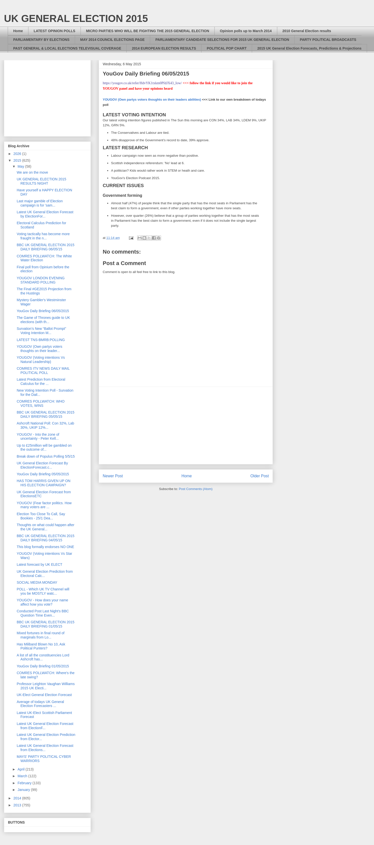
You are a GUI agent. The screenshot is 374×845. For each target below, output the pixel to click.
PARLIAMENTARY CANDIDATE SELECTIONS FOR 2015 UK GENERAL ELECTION (222, 40)
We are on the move (32, 172)
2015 (17, 160)
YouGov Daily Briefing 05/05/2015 (43, 474)
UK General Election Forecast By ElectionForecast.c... (42, 465)
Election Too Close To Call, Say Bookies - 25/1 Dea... (41, 516)
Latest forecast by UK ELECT (39, 564)
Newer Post (113, 476)
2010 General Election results (306, 31)
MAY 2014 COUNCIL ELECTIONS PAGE (112, 40)
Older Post (259, 476)
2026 (17, 154)
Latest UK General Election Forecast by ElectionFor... (45, 214)
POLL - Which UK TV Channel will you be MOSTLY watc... (43, 591)
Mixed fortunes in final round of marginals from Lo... (40, 635)
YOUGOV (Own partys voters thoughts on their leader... (39, 349)
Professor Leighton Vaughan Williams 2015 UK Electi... (46, 686)
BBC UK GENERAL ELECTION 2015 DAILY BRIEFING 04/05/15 (45, 538)
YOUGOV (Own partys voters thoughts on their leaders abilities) (152, 99)
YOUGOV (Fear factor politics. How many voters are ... (44, 505)
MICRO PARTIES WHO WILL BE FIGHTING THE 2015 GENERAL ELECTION (147, 31)
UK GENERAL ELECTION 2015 (76, 18)
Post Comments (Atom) (195, 489)
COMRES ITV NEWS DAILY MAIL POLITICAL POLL (43, 370)
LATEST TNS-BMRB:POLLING (41, 340)
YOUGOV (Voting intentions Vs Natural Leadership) (41, 359)
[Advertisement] (186, 425)
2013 (17, 805)
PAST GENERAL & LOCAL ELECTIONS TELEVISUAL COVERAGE (67, 48)
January (24, 790)
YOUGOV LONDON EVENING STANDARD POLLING (41, 280)
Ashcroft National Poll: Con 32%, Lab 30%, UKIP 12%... (45, 425)
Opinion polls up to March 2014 (246, 31)
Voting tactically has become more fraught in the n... (43, 236)
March (22, 776)
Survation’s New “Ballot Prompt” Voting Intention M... (41, 331)
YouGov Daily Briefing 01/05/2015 (43, 666)
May (21, 166)
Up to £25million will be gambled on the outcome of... (44, 447)
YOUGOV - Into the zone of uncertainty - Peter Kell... (38, 436)
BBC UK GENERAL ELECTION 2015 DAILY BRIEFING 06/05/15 (45, 247)
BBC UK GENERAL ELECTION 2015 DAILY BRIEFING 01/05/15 (45, 624)
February (24, 783)
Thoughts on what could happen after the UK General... (45, 527)
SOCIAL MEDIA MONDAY (37, 582)
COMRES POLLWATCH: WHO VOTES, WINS (41, 403)
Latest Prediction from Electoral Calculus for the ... (41, 381)
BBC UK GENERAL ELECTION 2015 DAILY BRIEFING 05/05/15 (45, 414)
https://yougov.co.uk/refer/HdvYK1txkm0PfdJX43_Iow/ (142, 83)
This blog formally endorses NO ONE (45, 547)
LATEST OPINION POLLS (54, 31)
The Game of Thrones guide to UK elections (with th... (43, 320)
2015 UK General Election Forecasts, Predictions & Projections (309, 48)
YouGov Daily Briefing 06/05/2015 (43, 311)
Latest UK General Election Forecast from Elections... (45, 748)
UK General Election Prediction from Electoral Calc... (45, 573)
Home (18, 31)
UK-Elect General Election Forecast (44, 695)
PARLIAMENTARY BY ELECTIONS (41, 40)
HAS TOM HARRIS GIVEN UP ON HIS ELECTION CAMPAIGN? (44, 483)
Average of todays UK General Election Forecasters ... (40, 704)
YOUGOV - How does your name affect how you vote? (42, 602)
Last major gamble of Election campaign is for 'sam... (40, 203)
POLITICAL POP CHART (227, 48)
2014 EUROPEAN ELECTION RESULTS (164, 48)
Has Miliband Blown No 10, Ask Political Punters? (41, 646)
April (21, 769)
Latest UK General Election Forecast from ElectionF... (45, 726)
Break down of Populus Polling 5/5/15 (46, 456)
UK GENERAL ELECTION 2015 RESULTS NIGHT (41, 181)
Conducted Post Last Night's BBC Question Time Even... (43, 613)
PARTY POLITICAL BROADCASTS (328, 40)
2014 (17, 798)
